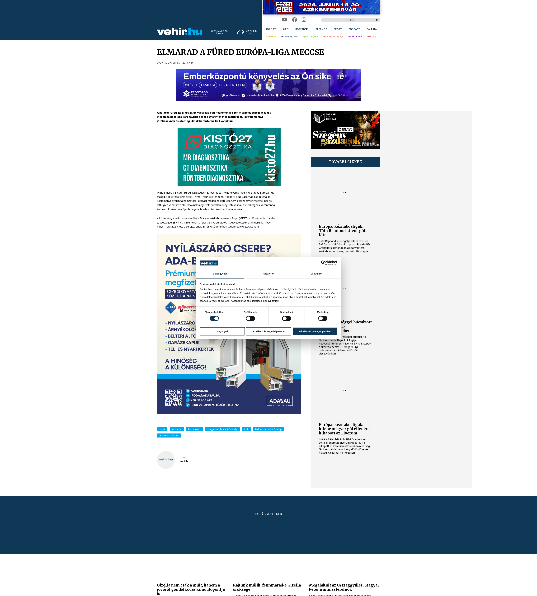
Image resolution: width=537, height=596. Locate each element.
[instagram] (304, 19)
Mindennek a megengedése (314, 331)
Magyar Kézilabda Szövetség (222, 429)
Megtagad (222, 331)
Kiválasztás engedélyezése (268, 331)
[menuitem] (270, 29)
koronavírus (194, 429)
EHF (246, 429)
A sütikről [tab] (316, 273)
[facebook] (294, 19)
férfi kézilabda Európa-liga (268, 429)
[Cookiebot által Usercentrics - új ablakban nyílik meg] (323, 263)
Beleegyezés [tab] (220, 273)
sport (162, 429)
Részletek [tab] (268, 273)
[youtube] (284, 19)
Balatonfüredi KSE (169, 435)
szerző (183, 458)
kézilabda (177, 429)
